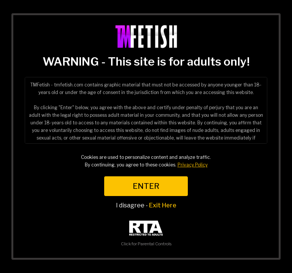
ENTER (146, 186)
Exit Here (162, 205)
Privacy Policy (193, 165)
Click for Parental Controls (146, 233)
